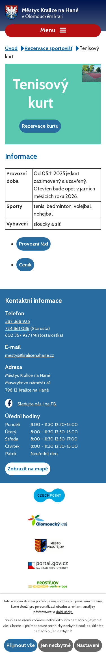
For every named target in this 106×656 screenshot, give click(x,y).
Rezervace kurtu (40, 126)
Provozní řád (33, 244)
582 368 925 (17, 321)
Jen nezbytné (56, 645)
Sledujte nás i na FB (30, 403)
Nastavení (88, 645)
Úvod (11, 48)
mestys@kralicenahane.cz (29, 355)
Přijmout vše (21, 645)
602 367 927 (17, 335)
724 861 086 (17, 328)
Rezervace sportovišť (48, 48)
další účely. (64, 612)
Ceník (25, 265)
